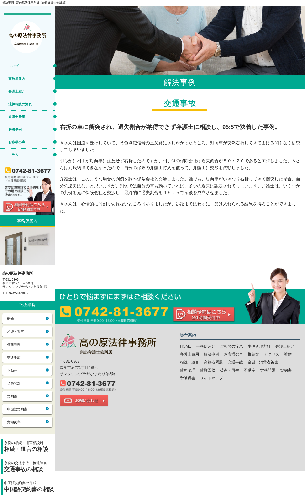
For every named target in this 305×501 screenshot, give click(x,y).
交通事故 (14, 357)
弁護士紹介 (16, 91)
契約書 (12, 396)
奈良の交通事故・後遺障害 (29, 467)
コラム (13, 155)
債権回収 (207, 370)
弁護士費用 (16, 117)
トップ (13, 66)
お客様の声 (16, 142)
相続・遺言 (15, 332)
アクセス (271, 354)
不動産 (12, 370)
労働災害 (14, 422)
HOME (185, 346)
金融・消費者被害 (263, 362)
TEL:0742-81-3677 (15, 293)
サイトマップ (211, 378)
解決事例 (15, 129)
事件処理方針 (259, 346)
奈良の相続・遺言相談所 (29, 447)
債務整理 (14, 344)
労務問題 (14, 383)
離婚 (10, 319)
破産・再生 (229, 370)
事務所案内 (16, 79)
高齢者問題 (213, 362)
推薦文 (253, 354)
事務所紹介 (205, 346)
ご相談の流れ (231, 346)
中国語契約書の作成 (29, 487)
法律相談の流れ (20, 104)
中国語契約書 (17, 409)
